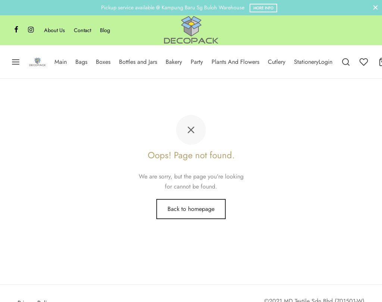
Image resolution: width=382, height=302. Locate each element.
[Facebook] (16, 30)
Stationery (306, 61)
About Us (54, 30)
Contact (82, 30)
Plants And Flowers (235, 61)
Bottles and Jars (138, 61)
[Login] (325, 62)
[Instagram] (31, 30)
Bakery (174, 61)
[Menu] (15, 62)
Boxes (103, 61)
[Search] (345, 61)
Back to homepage (191, 209)
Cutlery (276, 61)
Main (60, 61)
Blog (105, 30)
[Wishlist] (364, 61)
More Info (263, 8)
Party (197, 61)
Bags (81, 61)
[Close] (375, 7)
